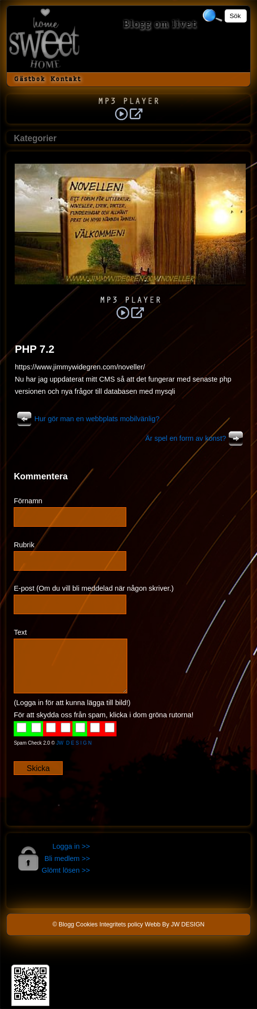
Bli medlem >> (67, 858)
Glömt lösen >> (66, 870)
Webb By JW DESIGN (175, 924)
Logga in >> (71, 846)
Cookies (87, 924)
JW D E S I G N (74, 743)
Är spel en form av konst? (195, 438)
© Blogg (63, 924)
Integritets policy (121, 924)
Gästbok (30, 79)
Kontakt (65, 79)
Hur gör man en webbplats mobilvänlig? (87, 419)
